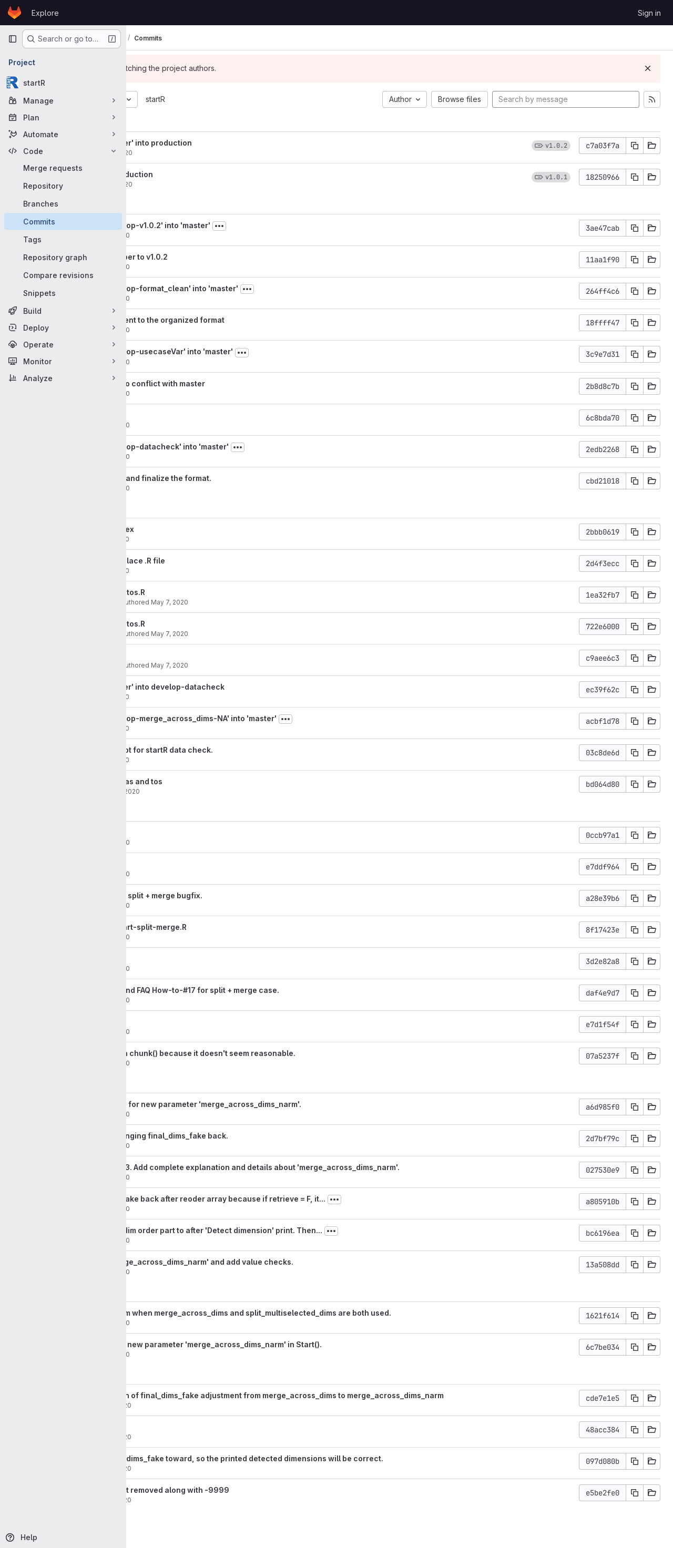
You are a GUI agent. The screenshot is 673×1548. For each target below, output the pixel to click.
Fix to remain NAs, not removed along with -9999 (250, 1489)
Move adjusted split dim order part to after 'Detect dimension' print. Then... (296, 1230)
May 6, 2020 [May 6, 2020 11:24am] (221, 1063)
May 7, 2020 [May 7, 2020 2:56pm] (231, 791)
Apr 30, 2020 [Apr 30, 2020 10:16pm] (222, 1405)
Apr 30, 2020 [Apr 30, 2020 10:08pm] (222, 1437)
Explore (45, 12)
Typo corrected (188, 832)
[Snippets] (63, 292)
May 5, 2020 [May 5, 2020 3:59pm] (221, 1240)
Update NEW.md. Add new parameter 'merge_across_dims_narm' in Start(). (296, 1344)
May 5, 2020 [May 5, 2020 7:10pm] (221, 1146)
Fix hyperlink (183, 958)
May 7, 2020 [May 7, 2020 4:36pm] (221, 728)
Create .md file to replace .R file (218, 560)
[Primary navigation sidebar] (12, 38)
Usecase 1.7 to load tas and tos (216, 781)
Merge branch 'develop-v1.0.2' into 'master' (240, 225)
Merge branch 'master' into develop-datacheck (247, 686)
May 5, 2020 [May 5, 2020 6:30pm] (221, 1209)
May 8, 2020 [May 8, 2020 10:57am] (221, 235)
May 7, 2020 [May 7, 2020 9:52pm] (221, 539)
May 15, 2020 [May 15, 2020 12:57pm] (222, 184)
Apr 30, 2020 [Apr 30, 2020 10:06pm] (222, 1468)
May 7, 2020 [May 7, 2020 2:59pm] (221, 760)
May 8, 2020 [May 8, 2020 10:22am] (221, 298)
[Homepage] (14, 12)
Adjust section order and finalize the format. (241, 478)
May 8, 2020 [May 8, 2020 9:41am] (221, 488)
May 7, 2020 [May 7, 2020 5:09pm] (280, 602)
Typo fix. (175, 1021)
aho (165, 153)
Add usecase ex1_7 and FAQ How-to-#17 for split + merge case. (275, 990)
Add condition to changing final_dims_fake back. (249, 1135)
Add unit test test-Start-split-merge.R (228, 926)
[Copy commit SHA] (634, 145)
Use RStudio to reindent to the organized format (247, 319)
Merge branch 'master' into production (231, 142)
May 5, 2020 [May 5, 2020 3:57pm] (221, 1272)
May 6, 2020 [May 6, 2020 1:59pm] (221, 1000)
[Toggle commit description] (329, 226)
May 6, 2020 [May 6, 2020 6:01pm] (221, 874)
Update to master (191, 415)
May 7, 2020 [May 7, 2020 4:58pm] (280, 665)
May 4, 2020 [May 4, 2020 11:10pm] (221, 1323)
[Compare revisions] (63, 274)
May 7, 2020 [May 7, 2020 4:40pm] (221, 697)
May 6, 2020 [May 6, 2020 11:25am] (221, 1032)
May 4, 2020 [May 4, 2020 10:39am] (221, 1354)
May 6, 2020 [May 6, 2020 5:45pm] (221, 905)
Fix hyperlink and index (202, 529)
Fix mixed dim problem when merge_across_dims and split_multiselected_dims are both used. (331, 1312)
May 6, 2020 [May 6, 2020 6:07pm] (221, 842)
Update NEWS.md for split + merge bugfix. (236, 895)
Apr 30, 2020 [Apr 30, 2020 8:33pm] (222, 1500)
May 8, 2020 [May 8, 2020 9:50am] (221, 393)
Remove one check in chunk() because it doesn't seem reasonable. (283, 1053)
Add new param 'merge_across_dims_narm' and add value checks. (282, 1261)
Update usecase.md (196, 655)
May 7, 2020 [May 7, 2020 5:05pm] (280, 634)
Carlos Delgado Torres (195, 602)
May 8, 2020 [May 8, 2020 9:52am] (221, 362)
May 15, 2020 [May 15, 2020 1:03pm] (222, 153)
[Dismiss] (647, 68)
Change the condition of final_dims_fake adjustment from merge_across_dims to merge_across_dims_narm (357, 1395)
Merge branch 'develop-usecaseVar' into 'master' (251, 351)
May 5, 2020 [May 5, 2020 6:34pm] (221, 1177)
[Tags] (63, 239)
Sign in (649, 12)
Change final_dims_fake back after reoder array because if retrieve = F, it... (298, 1198)
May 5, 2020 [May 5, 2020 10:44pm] (221, 1114)
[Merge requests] (63, 167)
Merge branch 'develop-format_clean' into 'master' (254, 288)
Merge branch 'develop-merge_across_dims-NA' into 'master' (273, 718)
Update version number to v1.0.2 (219, 256)
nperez (171, 791)
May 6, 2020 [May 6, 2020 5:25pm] (221, 937)
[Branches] (63, 203)
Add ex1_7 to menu (193, 863)
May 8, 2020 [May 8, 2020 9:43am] (221, 456)
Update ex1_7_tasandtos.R (208, 592)
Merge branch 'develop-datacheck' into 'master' (249, 446)
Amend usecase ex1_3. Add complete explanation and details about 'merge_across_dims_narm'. (335, 1167)
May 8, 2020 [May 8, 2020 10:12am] (221, 330)
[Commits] (63, 221)
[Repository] (63, 185)
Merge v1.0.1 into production (211, 174)
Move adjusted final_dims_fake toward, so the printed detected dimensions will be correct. (327, 1458)
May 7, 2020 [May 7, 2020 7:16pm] (221, 571)
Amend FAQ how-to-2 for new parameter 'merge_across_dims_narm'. (286, 1104)
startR (266, 99)
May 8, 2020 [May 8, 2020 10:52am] (221, 267)
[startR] (63, 82)
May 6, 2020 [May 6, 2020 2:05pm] (221, 968)
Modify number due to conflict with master (237, 383)
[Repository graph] (63, 257)
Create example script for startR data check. (241, 749)
